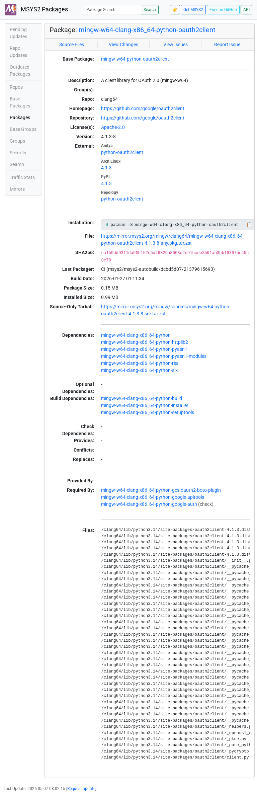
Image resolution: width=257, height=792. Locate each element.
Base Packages (20, 102)
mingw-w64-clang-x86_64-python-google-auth (149, 504)
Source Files (71, 44)
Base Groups (23, 129)
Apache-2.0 (113, 127)
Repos (16, 87)
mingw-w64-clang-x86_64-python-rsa (140, 363)
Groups (17, 141)
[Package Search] (112, 9)
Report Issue (227, 44)
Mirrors (17, 189)
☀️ (174, 9)
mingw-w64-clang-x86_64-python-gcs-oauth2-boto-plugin (161, 490)
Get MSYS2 (193, 9)
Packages (20, 117)
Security (18, 152)
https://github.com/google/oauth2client (142, 108)
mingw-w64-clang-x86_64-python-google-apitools (152, 497)
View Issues (175, 44)
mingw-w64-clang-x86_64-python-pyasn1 (144, 349)
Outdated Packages (20, 70)
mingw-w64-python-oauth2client (135, 59)
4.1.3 (106, 167)
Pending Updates (18, 33)
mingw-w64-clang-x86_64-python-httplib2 (144, 342)
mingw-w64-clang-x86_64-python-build (141, 398)
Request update (81, 788)
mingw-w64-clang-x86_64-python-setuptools (147, 412)
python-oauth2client (122, 152)
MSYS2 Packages (36, 9)
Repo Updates (18, 52)
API (246, 9)
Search (150, 9)
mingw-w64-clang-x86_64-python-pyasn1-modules (153, 356)
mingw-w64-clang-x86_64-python (136, 335)
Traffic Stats (22, 177)
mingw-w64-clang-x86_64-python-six (139, 370)
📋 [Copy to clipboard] (249, 224)
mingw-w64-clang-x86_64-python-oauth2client (147, 30)
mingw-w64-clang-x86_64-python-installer (144, 405)
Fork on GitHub (223, 9)
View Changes (123, 44)
